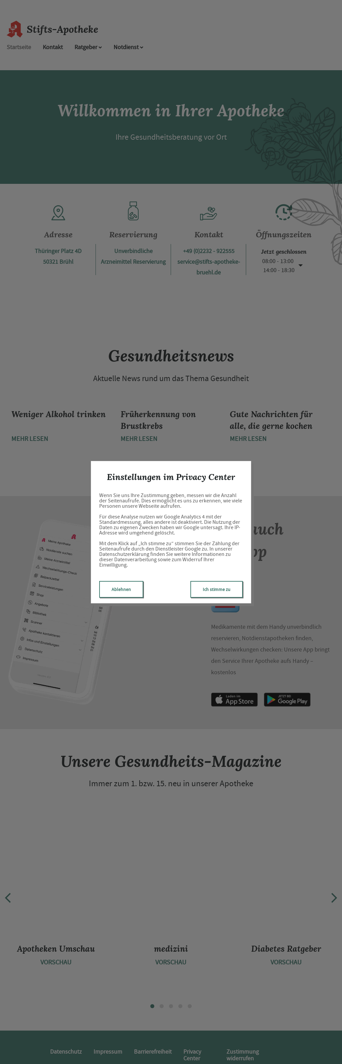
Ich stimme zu (216, 589)
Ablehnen (121, 589)
